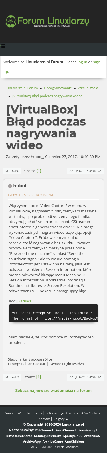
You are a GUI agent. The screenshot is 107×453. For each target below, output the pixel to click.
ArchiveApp (32, 441)
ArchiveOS (92, 436)
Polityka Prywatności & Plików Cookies (73, 413)
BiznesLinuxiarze (19, 436)
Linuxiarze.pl (87, 430)
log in (82, 61)
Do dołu (12, 170)
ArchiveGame (53, 441)
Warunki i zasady (30, 413)
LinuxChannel (65, 430)
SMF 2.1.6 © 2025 (40, 447)
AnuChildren (74, 441)
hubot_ (21, 185)
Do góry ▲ (60, 419)
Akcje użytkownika (85, 170)
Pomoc (9, 413)
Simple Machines (67, 447)
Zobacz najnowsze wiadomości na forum (53, 390)
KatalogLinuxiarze (48, 436)
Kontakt (44, 419)
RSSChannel (44, 430)
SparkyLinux (72, 436)
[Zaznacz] (24, 301)
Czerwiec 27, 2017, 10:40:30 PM (30, 194)
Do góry (12, 377)
